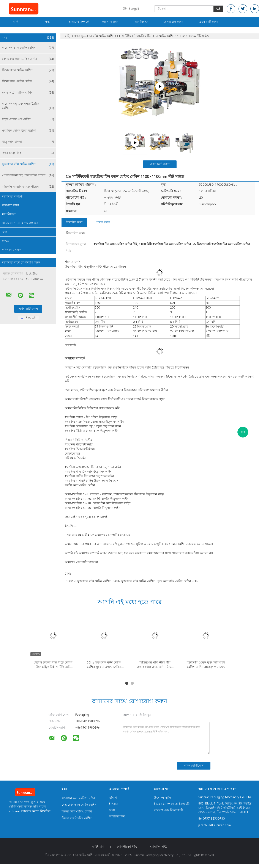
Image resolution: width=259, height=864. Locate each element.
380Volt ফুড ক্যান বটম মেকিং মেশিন (88, 581)
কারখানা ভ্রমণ (110, 22)
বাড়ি (16, 22)
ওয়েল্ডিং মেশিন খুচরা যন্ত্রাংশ (28, 131)
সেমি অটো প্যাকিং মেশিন (28, 93)
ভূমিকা (113, 797)
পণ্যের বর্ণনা (102, 222)
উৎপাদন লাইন (162, 797)
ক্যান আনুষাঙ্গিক (28, 153)
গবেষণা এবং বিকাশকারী (168, 810)
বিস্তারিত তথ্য (74, 222)
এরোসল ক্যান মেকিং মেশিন (28, 48)
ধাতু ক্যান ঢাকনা (28, 142)
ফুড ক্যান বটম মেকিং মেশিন (28, 164)
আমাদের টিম (117, 816)
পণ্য (47, 22)
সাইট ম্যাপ (98, 846)
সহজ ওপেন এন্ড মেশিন (28, 119)
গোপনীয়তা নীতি (127, 846)
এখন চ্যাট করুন (208, 22)
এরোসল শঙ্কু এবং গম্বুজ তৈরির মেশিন (28, 106)
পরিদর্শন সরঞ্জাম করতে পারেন (28, 187)
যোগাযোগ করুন (173, 22)
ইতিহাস (113, 804)
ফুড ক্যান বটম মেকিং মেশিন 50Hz (178, 581)
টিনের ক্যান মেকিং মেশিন (28, 70)
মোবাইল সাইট (158, 846)
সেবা (112, 810)
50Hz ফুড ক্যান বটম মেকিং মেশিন (134, 581)
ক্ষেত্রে (5, 240)
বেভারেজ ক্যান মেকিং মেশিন (28, 59)
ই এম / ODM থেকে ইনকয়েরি (172, 804)
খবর (5, 232)
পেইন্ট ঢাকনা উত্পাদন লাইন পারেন (28, 175)
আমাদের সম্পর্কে (79, 22)
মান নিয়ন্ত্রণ (141, 22)
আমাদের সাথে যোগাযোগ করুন (21, 223)
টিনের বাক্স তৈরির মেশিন (28, 81)
